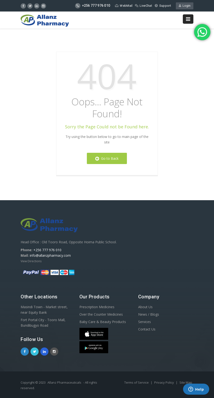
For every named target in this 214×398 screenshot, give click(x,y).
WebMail (123, 5)
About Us (145, 307)
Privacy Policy (164, 382)
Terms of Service (136, 382)
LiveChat (143, 5)
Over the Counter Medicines (101, 314)
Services (144, 321)
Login (184, 5)
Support (163, 5)
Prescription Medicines (96, 307)
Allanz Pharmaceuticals (64, 382)
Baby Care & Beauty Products (102, 321)
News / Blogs (148, 314)
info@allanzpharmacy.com (50, 255)
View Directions (31, 261)
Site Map (185, 382)
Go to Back (107, 158)
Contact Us (146, 329)
